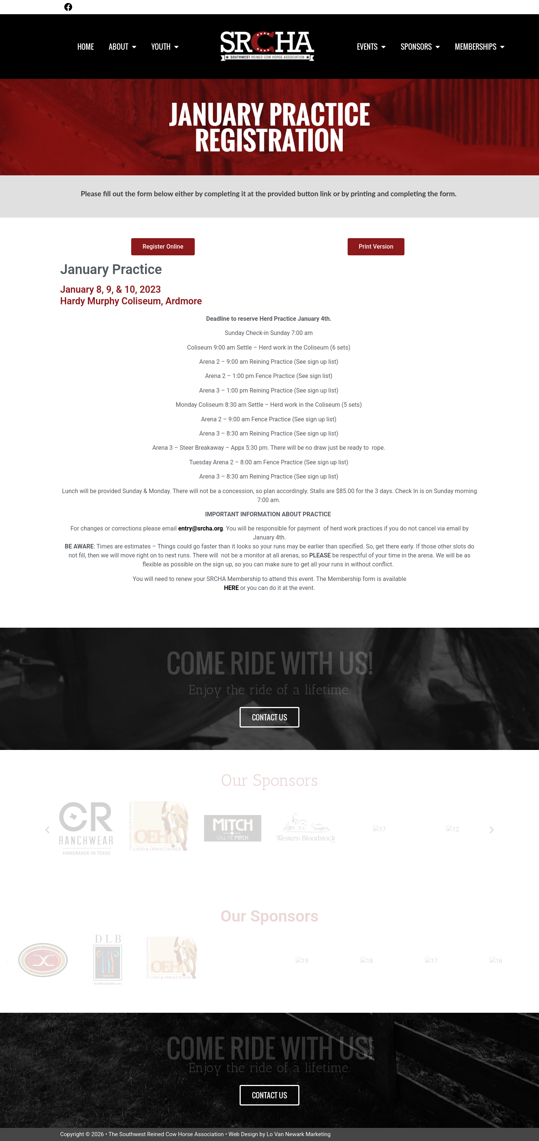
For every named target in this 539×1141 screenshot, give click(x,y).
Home (85, 46)
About (122, 46)
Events (371, 46)
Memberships (480, 46)
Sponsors (420, 46)
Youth (165, 46)
